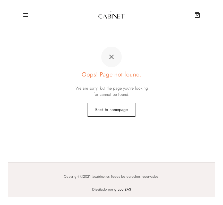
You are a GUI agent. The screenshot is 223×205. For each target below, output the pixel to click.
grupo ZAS (122, 189)
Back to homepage (111, 110)
